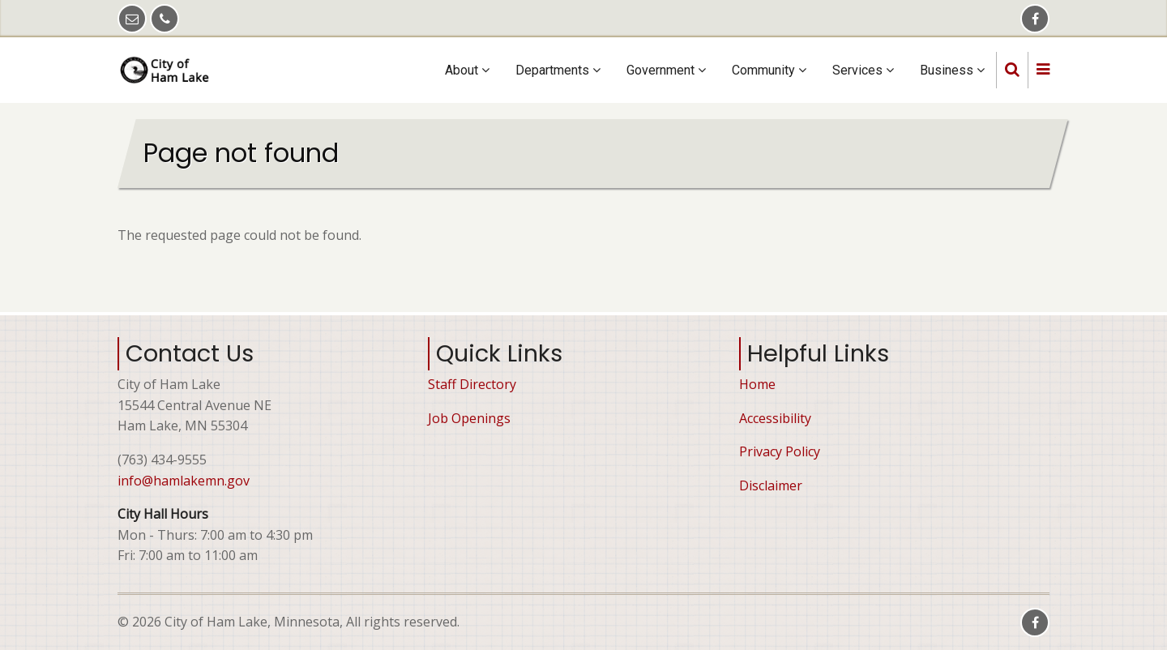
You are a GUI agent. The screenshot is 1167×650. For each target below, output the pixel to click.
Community (769, 70)
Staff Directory (472, 384)
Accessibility (775, 418)
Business (952, 70)
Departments (558, 70)
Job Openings (469, 418)
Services (863, 70)
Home (757, 384)
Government (666, 70)
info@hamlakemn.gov (184, 481)
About (467, 70)
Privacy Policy (779, 451)
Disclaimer (770, 485)
